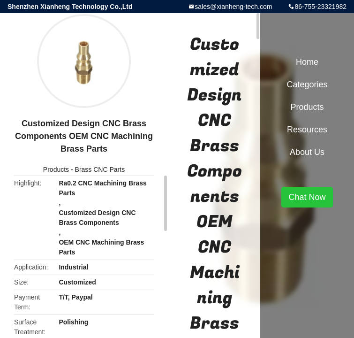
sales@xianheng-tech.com (233, 6)
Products (56, 169)
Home (307, 62)
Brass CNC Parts (100, 169)
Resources (307, 129)
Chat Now (306, 197)
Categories (306, 84)
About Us (307, 152)
